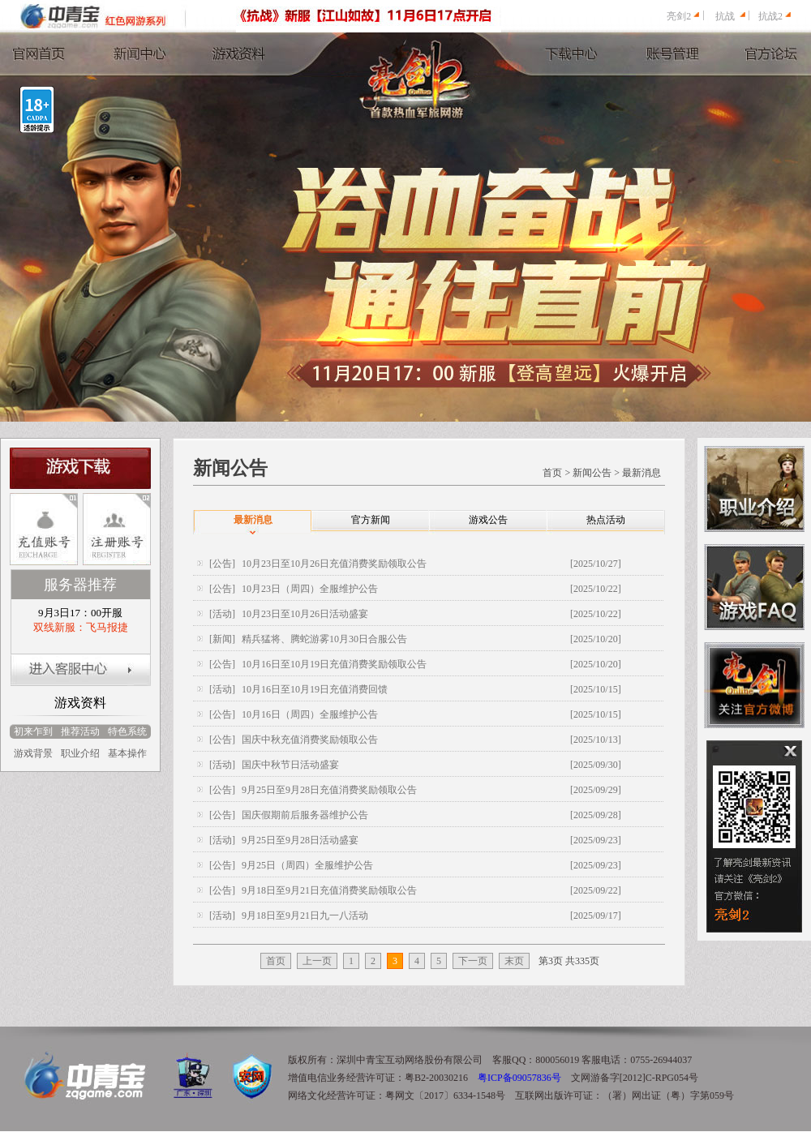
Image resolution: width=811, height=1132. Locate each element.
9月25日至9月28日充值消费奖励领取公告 (329, 790)
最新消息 (641, 472)
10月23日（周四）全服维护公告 (310, 589)
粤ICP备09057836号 (519, 1077)
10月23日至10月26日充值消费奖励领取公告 (334, 563)
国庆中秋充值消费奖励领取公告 (310, 739)
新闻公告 (592, 472)
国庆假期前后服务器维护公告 (305, 815)
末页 (514, 961)
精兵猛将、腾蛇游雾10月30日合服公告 (324, 639)
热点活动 (605, 519)
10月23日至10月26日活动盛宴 (305, 614)
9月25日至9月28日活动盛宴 (300, 840)
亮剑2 (679, 16)
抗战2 (770, 16)
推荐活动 (80, 731)
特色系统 (127, 731)
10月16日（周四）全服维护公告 (310, 714)
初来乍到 (33, 731)
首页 (552, 472)
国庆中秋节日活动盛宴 (290, 765)
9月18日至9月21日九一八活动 (305, 915)
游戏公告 (488, 519)
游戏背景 (33, 753)
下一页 (472, 961)
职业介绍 (80, 753)
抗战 (725, 16)
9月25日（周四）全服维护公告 (307, 865)
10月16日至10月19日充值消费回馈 (315, 689)
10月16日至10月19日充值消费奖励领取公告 (334, 664)
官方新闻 (370, 519)
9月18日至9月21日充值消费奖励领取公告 (329, 890)
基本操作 (127, 753)
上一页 (317, 961)
